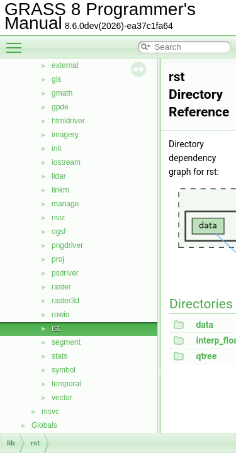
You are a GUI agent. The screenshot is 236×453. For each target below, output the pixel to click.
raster (61, 286)
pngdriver (67, 245)
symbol (64, 370)
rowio (61, 314)
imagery (65, 134)
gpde (60, 107)
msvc (50, 411)
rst (56, 328)
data (204, 325)
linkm (60, 190)
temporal (66, 383)
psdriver (65, 273)
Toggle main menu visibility (17, 42)
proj (58, 259)
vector (62, 397)
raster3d (65, 300)
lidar (59, 176)
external (65, 65)
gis (56, 79)
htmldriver (68, 120)
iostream (66, 162)
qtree (206, 356)
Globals (44, 425)
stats (59, 356)
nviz (58, 217)
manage (65, 203)
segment (66, 342)
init (56, 148)
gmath (62, 93)
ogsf (59, 231)
